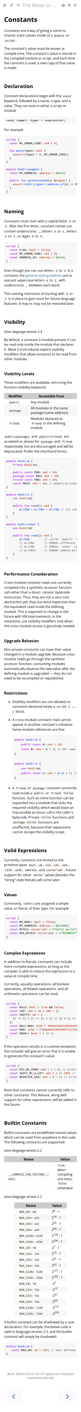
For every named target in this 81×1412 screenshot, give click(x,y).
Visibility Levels (19, 373)
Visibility (14, 321)
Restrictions (15, 693)
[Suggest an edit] (75, 5)
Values (10, 894)
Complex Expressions (24, 953)
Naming (14, 211)
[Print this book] (64, 5)
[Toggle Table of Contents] (4, 5)
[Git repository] (70, 5)
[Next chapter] (67, 1396)
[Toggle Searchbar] (18, 5)
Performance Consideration (31, 574)
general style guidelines (44, 275)
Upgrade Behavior (21, 640)
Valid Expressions (25, 850)
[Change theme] (11, 5)
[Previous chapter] (13, 1396)
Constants (20, 19)
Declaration (18, 86)
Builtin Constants (25, 1122)
